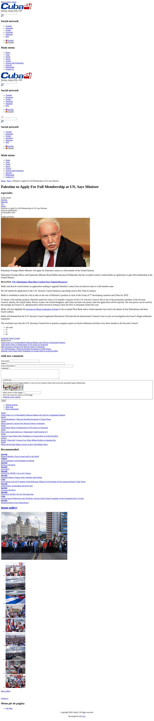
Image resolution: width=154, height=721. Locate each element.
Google (17, 338)
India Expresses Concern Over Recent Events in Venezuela (23, 347)
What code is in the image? (13, 394)
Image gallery (9, 509)
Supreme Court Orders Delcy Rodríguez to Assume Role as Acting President (29, 351)
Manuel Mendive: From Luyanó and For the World (20, 458)
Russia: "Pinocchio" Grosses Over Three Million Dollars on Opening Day (28, 442)
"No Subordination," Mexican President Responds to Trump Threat (26, 349)
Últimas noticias (12, 407)
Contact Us (10, 69)
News (9, 181)
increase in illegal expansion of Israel (42, 309)
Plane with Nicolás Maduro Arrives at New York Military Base (24, 446)
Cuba (8, 55)
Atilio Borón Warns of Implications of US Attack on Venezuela (24, 345)
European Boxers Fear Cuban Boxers (15, 504)
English (10, 41)
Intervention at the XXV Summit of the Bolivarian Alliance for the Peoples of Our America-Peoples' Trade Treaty (43, 483)
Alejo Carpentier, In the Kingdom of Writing (17, 462)
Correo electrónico (8, 366)
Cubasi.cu (4, 700)
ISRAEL (4, 200)
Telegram (9, 34)
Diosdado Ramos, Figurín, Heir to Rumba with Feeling (21, 479)
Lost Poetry (5, 471)
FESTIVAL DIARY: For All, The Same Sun (17, 496)
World (8, 57)
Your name (5, 361)
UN (2, 204)
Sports (8, 59)
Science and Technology (15, 63)
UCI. (84, 718)
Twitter (8, 30)
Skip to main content (8, 2)
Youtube (9, 26)
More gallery (6, 693)
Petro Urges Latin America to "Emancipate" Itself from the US (24, 434)
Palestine (4, 202)
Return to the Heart (8, 467)
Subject (4, 363)
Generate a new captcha (11, 399)
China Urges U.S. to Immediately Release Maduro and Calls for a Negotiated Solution (33, 343)
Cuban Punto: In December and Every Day (17, 488)
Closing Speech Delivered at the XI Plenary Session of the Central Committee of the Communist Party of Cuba (42, 500)
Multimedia (10, 67)
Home (8, 53)
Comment (5, 368)
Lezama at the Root (8, 492)
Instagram (9, 28)
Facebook (9, 32)
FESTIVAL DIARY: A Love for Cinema (16, 475)
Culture (8, 61)
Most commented (12, 411)
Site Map (9, 710)
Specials (9, 65)
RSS (7, 37)
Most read (9, 409)
